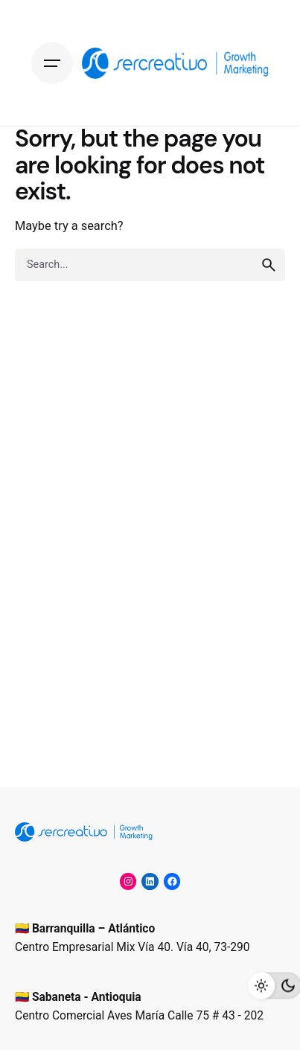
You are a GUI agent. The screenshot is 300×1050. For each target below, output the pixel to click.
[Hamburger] (52, 63)
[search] (268, 265)
